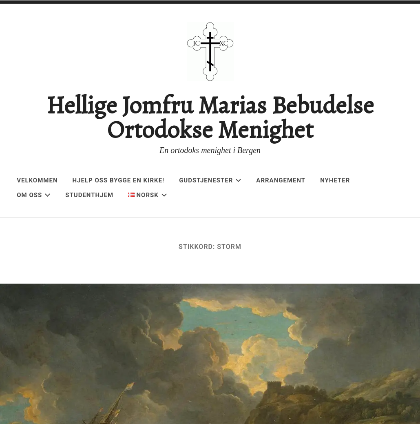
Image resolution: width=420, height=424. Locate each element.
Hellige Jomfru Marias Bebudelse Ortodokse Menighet (210, 118)
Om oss (34, 195)
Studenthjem (89, 195)
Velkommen (37, 180)
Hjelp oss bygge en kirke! (119, 180)
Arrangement (280, 180)
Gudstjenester (210, 180)
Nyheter (335, 180)
